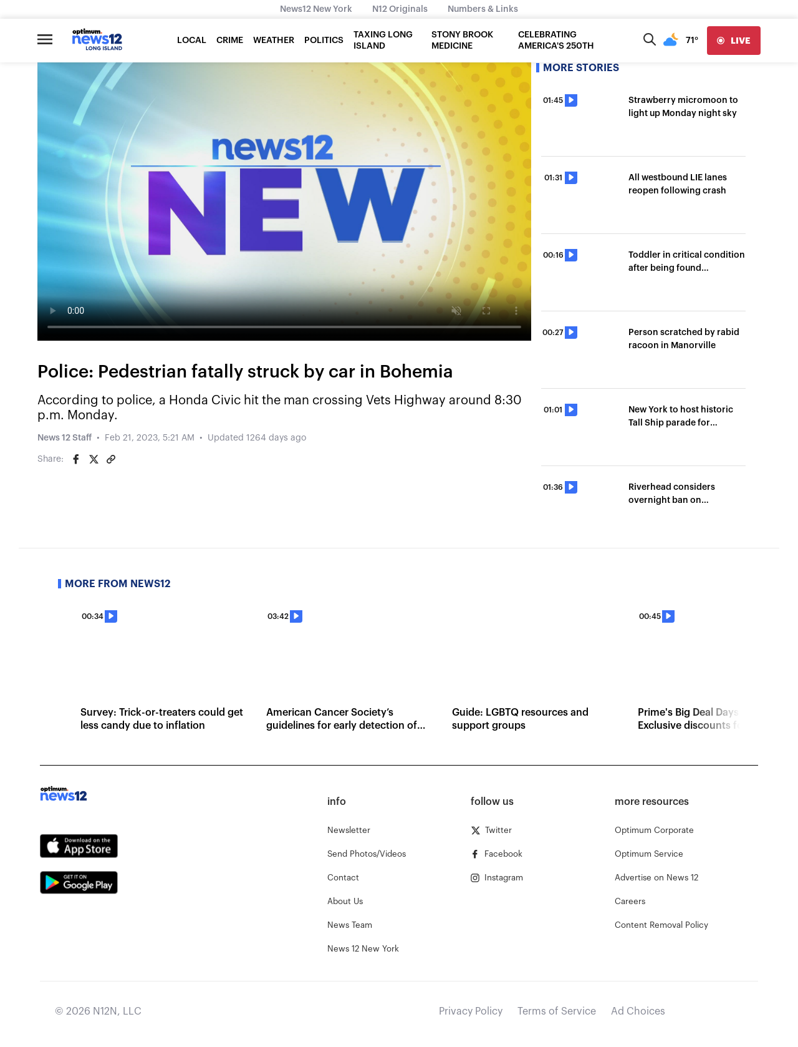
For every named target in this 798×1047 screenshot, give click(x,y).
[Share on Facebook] (76, 459)
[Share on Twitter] (94, 459)
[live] (734, 40)
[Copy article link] (111, 459)
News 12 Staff (64, 438)
